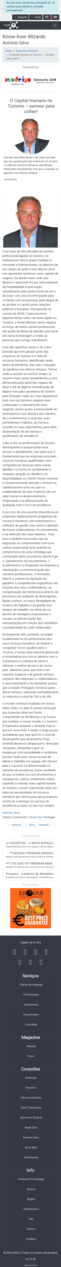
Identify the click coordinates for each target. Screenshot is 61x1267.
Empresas (31, 1077)
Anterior (14, 824)
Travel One (35, 817)
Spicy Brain (31, 1147)
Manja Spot (31, 1127)
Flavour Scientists (31, 1097)
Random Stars (31, 1137)
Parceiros (31, 1087)
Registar (20, 17)
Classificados (31, 1014)
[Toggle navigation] (54, 25)
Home (8, 50)
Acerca (31, 1189)
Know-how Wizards (27, 50)
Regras (31, 1199)
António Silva (11, 812)
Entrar (36, 17)
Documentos (31, 1004)
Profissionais (31, 994)
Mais (30, 824)
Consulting (31, 1024)
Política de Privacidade (31, 1179)
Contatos (31, 1238)
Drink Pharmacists (31, 1107)
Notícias (31, 1046)
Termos (31, 1229)
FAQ (31, 1219)
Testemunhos (31, 1209)
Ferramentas (31, 1157)
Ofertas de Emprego (31, 984)
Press (30, 1056)
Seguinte (46, 824)
